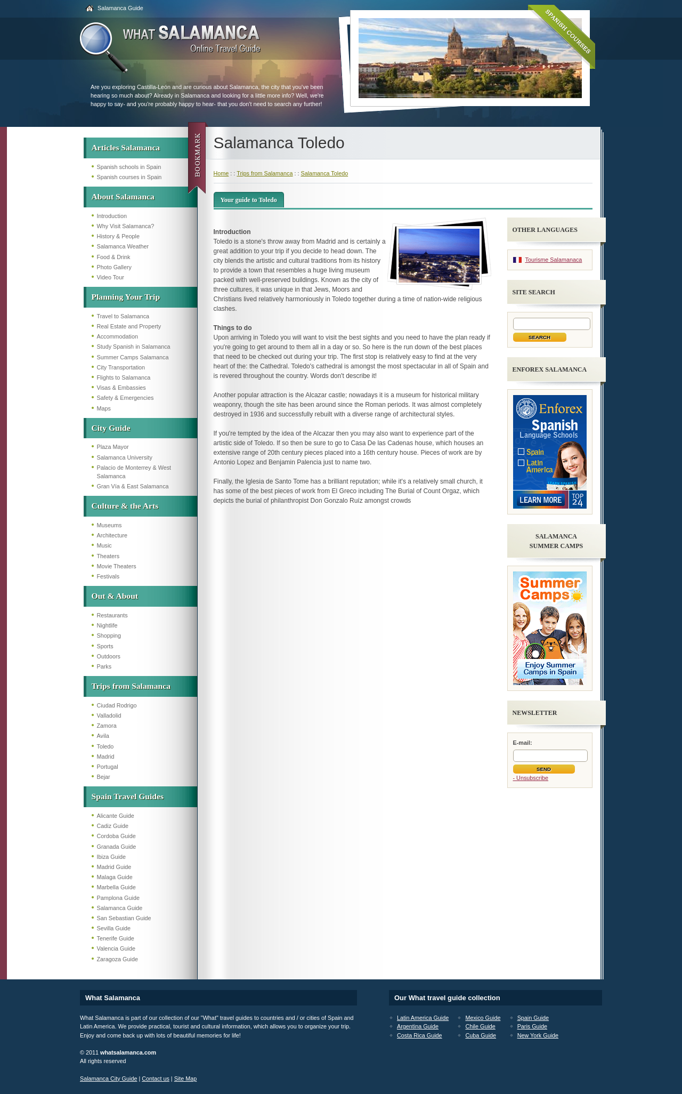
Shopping (109, 635)
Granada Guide (116, 846)
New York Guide (537, 1035)
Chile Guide (480, 1026)
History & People (118, 236)
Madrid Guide (114, 867)
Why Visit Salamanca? (126, 226)
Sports (105, 646)
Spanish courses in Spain (129, 177)
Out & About (115, 595)
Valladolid (109, 715)
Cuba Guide (480, 1035)
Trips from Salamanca (131, 685)
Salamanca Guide (120, 8)
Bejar (103, 777)
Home (221, 173)
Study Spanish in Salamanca (133, 346)
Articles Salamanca (126, 147)
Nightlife (107, 625)
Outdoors (108, 656)
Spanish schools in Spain (129, 167)
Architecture (112, 535)
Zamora (107, 725)
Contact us (155, 1078)
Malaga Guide (115, 877)
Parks (104, 666)
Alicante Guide (115, 816)
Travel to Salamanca (123, 316)
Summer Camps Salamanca (133, 357)
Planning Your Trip (126, 296)
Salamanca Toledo (324, 173)
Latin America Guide (423, 1018)
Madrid (106, 756)
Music (104, 545)
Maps (104, 408)
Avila (103, 736)
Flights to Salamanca (124, 377)
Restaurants (112, 615)
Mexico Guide (482, 1018)
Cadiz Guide (112, 826)
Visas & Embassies (121, 387)
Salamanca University (124, 457)
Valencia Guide (116, 948)
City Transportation (121, 367)
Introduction (112, 216)
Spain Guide (533, 1018)
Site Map (185, 1078)
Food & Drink (114, 257)
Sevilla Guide (114, 928)
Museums (109, 525)
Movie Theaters (116, 566)
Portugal (107, 766)
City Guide (111, 427)
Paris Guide (532, 1026)
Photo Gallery (114, 267)
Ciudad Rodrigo (117, 705)
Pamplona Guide (118, 898)
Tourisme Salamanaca (553, 259)
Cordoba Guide (116, 836)
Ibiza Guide (111, 857)
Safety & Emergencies (125, 398)
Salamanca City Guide (108, 1078)
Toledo (105, 746)
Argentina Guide (418, 1026)
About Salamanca (123, 196)
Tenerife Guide (115, 938)
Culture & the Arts (125, 505)
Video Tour (110, 277)
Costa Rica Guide (419, 1035)
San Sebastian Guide (124, 918)
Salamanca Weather (123, 246)
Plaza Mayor (113, 447)
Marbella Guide (116, 887)
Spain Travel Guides (128, 796)
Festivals (108, 576)
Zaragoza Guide (117, 959)
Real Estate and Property (129, 326)
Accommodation (117, 336)
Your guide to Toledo (249, 200)
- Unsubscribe (531, 778)
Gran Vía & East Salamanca (133, 486)
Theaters (108, 556)
